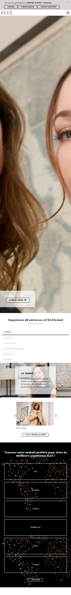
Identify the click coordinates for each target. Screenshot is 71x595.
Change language (48, 7)
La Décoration (9, 343)
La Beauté (7, 338)
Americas (35, 490)
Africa (35, 546)
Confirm (10, 7)
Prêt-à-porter (34, 415)
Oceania (35, 564)
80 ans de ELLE (8, 354)
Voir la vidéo (17, 300)
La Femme (7, 332)
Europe (36, 509)
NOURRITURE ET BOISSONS (13, 349)
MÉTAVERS (7, 360)
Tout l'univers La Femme (35, 435)
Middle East (36, 527)
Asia (35, 471)
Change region (27, 7)
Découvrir (35, 580)
